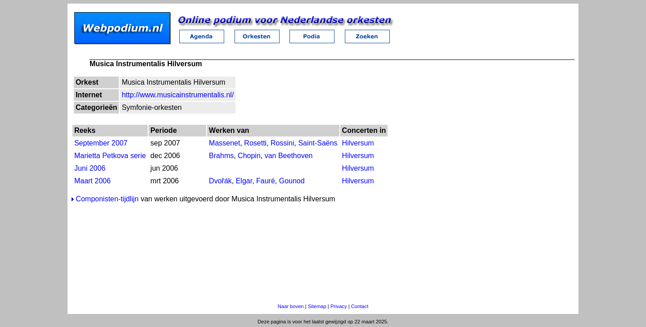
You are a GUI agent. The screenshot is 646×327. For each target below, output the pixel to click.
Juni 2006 (89, 168)
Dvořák (220, 181)
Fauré (265, 181)
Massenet (224, 143)
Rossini (282, 143)
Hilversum (358, 143)
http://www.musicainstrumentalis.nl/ (178, 95)
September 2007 (100, 143)
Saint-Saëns (317, 143)
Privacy (338, 306)
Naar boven (291, 306)
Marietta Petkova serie (110, 155)
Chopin (249, 155)
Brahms (221, 155)
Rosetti (255, 143)
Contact (360, 306)
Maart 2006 (92, 181)
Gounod (292, 181)
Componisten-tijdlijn (107, 199)
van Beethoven (289, 155)
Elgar (244, 181)
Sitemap (317, 306)
